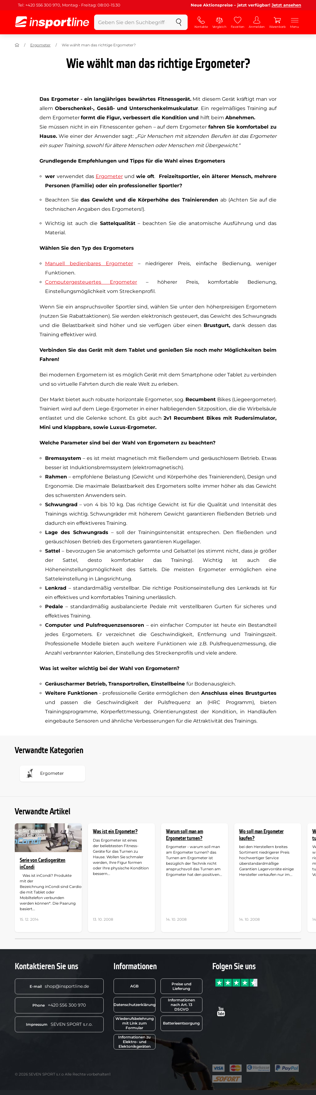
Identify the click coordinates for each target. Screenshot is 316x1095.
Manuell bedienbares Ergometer (89, 263)
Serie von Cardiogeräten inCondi (42, 864)
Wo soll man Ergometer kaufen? (261, 835)
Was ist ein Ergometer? (115, 831)
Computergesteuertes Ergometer (91, 282)
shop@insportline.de (59, 986)
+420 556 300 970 (59, 1005)
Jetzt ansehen (286, 4)
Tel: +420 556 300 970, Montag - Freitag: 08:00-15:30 (69, 4)
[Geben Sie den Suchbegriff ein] (132, 22)
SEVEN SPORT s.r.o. (59, 1024)
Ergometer (40, 45)
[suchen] (179, 22)
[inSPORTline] (52, 22)
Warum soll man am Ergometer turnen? (184, 835)
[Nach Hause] (17, 45)
